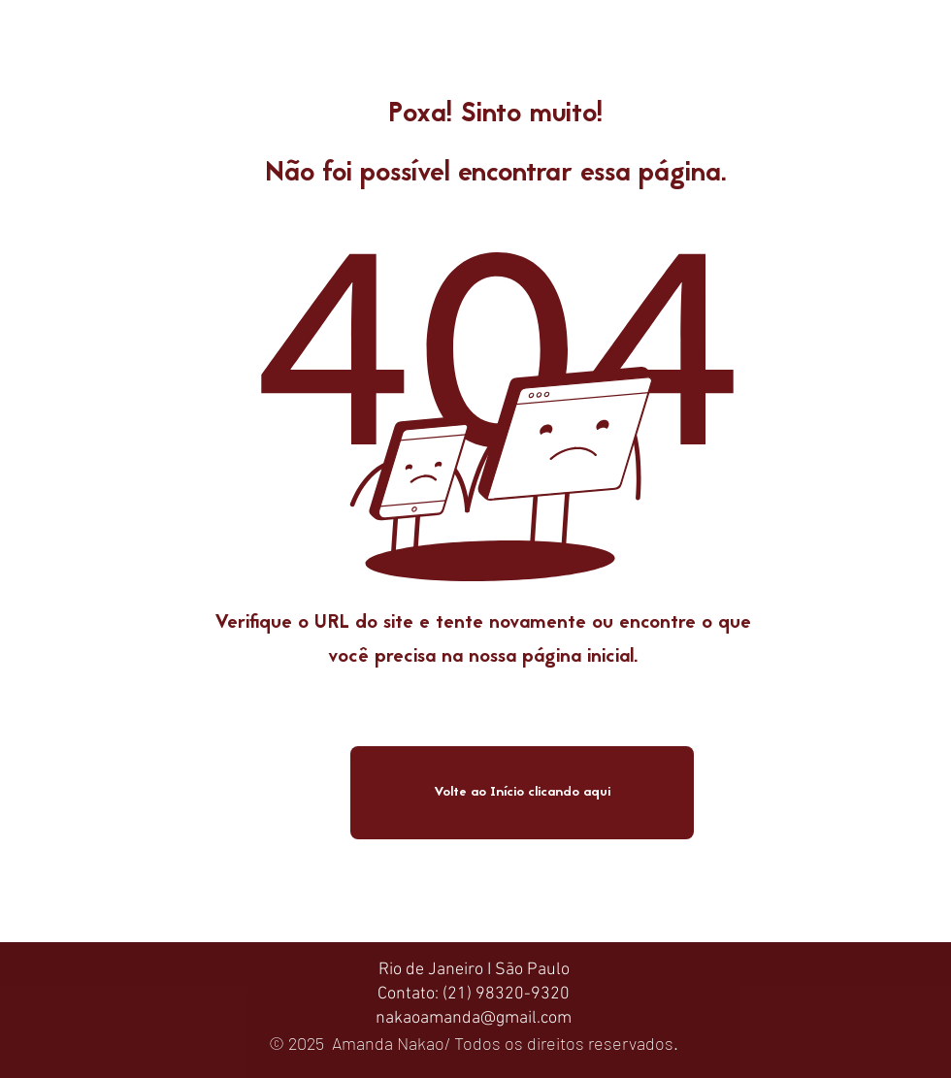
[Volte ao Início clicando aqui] (522, 792)
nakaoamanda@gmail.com (474, 1018)
